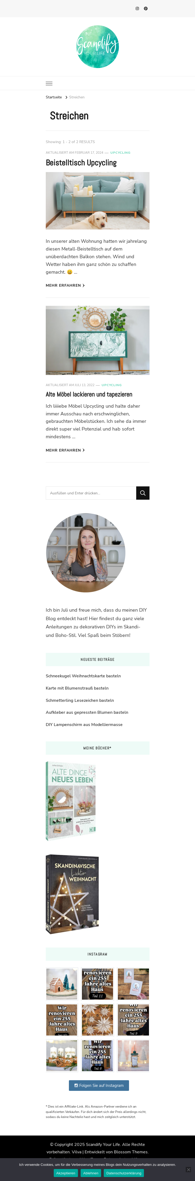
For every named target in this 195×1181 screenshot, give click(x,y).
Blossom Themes (131, 1152)
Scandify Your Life (103, 1144)
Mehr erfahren (65, 285)
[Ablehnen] (188, 1169)
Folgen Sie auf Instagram (99, 1085)
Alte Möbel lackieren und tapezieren (89, 394)
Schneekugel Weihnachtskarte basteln (83, 676)
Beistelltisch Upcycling (81, 163)
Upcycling (120, 153)
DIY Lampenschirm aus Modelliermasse (84, 725)
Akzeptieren (65, 1173)
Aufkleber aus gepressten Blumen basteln (87, 712)
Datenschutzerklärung (123, 1173)
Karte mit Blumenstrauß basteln (77, 688)
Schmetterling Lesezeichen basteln (80, 700)
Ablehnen (90, 1173)
